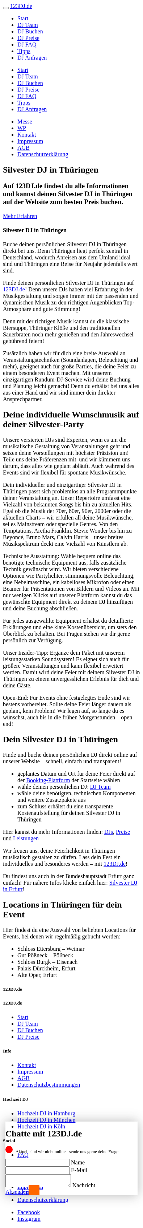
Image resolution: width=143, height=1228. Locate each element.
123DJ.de (14, 289)
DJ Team (27, 25)
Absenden (17, 1192)
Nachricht (91, 1185)
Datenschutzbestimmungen (48, 1085)
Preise (123, 832)
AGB (23, 148)
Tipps (23, 51)
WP (21, 128)
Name (78, 1160)
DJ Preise (28, 38)
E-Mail (79, 1168)
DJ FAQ (27, 44)
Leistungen (26, 838)
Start (22, 18)
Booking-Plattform (48, 780)
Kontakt (26, 135)
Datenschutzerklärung (42, 154)
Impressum (30, 141)
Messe (24, 121)
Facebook (28, 1212)
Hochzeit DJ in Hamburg (46, 1113)
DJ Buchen (30, 31)
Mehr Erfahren (20, 216)
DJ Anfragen (32, 57)
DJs (108, 832)
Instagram (29, 1219)
